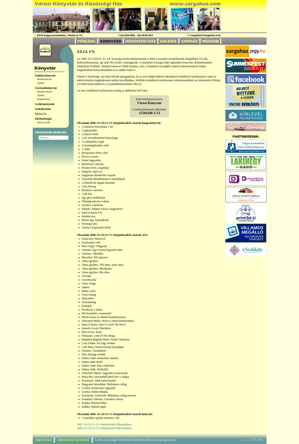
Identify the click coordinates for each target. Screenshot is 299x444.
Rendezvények (44, 79)
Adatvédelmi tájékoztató (73, 439)
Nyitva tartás (43, 122)
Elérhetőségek (43, 118)
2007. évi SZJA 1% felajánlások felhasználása (104, 424)
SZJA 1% (41, 113)
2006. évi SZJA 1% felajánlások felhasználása (104, 428)
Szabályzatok (43, 109)
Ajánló (40, 83)
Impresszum (44, 439)
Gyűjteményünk (44, 104)
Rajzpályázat (43, 99)
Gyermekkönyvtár (46, 88)
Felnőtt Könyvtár (45, 75)
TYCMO (257, 440)
